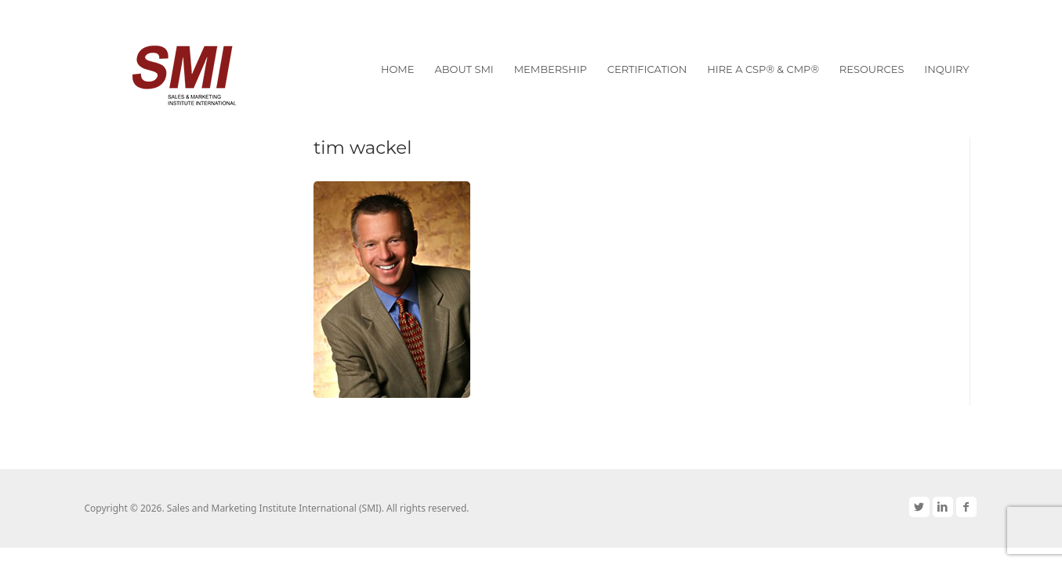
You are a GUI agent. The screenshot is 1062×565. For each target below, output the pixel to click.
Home (398, 69)
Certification (647, 69)
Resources (871, 69)
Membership (550, 69)
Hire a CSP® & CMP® (763, 69)
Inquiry (946, 69)
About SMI (463, 69)
